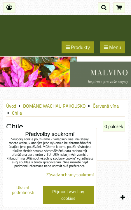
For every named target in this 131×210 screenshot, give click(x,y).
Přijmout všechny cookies (68, 195)
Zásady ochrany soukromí (70, 174)
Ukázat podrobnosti (23, 190)
